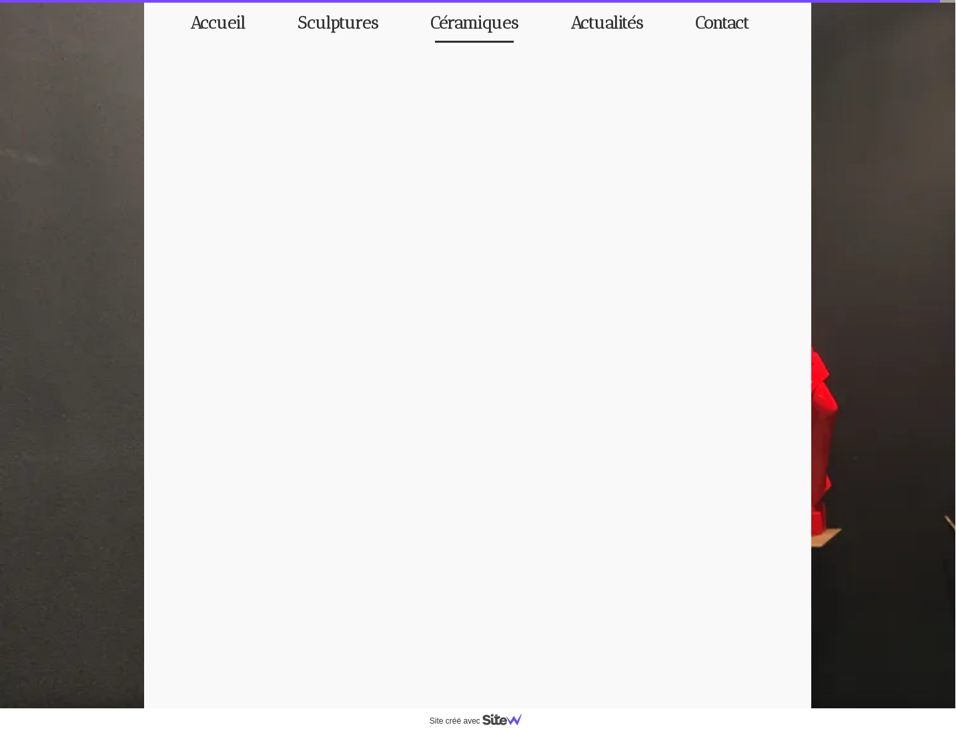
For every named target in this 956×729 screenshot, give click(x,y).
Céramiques (474, 23)
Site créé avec (481, 721)
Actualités (606, 23)
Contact (722, 23)
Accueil (218, 23)
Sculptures (338, 23)
